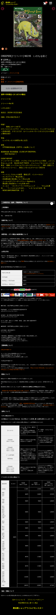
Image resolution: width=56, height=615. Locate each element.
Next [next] (53, 8)
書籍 (2, 79)
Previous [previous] (2, 8)
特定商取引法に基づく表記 (28, 603)
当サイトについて (18, 599)
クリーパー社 (14, 73)
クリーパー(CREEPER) (15, 82)
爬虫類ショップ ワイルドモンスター (28, 608)
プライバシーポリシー (35, 599)
